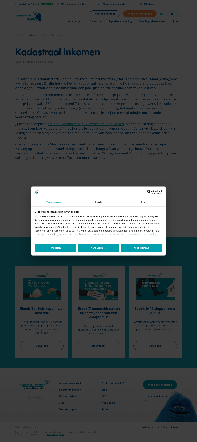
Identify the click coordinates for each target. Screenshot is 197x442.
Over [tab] (143, 202)
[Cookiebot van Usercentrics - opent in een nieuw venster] (149, 192)
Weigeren (56, 247)
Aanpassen (98, 247)
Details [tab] (98, 202)
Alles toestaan (141, 247)
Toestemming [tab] (53, 202)
